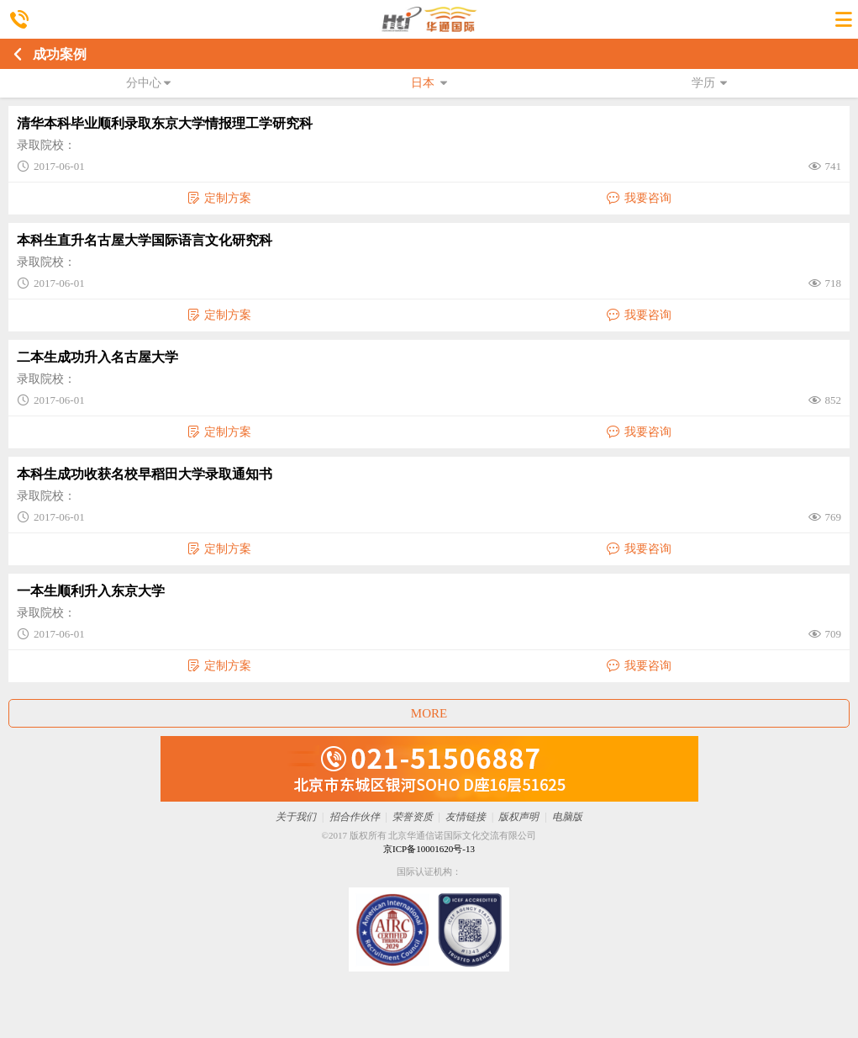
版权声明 (518, 817)
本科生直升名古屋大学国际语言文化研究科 (144, 240)
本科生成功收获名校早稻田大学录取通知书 (144, 474)
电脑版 (567, 817)
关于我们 (296, 817)
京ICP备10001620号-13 (429, 849)
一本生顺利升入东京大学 (91, 591)
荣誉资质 (412, 817)
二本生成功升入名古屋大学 (97, 357)
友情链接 (465, 817)
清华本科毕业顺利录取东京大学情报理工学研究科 (165, 123)
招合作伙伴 (354, 817)
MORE (429, 713)
